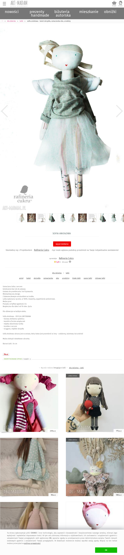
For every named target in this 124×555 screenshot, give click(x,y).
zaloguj (120, 6)
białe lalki (76, 278)
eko (57, 278)
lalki (67, 273)
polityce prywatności (32, 543)
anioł (21, 278)
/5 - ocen (61, 262)
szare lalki (88, 278)
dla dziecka (57, 273)
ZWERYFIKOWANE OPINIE (17, 359)
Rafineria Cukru (41, 250)
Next (119, 111)
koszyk (114, 6)
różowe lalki (100, 278)
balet (28, 278)
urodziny (65, 278)
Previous (4, 111)
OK (106, 550)
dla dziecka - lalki (76, 368)
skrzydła (37, 278)
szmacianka (48, 278)
